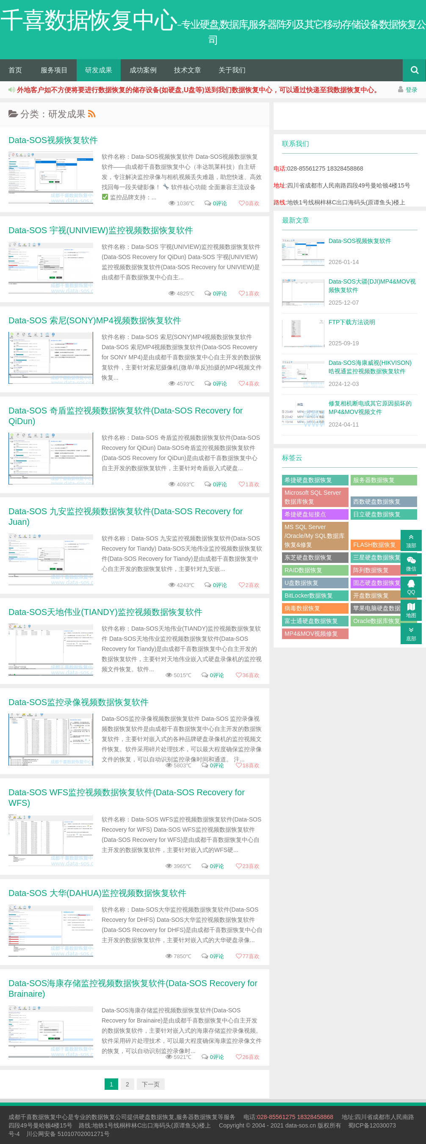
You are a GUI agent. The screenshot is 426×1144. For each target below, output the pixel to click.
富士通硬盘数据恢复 (311, 620)
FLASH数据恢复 (374, 544)
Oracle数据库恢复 (376, 620)
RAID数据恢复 (303, 570)
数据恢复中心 (50, 1117)
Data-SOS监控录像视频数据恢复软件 (78, 702)
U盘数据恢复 (301, 582)
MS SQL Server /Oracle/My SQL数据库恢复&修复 (315, 536)
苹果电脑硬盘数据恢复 (382, 608)
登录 (412, 89)
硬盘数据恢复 (156, 1117)
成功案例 (143, 70)
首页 (15, 70)
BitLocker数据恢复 (309, 595)
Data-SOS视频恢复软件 (53, 140)
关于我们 (232, 70)
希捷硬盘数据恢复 (308, 480)
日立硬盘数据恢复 (377, 514)
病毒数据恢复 (302, 608)
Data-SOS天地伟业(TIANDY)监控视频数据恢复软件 (105, 612)
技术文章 (187, 70)
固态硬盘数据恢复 (377, 582)
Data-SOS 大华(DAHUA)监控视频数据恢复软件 (97, 893)
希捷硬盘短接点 (305, 514)
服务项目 (54, 70)
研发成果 (98, 70)
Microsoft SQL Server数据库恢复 (313, 497)
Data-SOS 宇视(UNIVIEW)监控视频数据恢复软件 (100, 230)
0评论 (220, 203)
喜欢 (249, 203)
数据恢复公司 (109, 1117)
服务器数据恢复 (374, 480)
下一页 (151, 1084)
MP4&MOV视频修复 (311, 633)
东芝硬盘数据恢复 (308, 557)
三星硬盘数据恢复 (377, 557)
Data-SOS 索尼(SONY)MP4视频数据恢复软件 (94, 320)
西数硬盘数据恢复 (377, 501)
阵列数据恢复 (371, 570)
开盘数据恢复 (371, 595)
